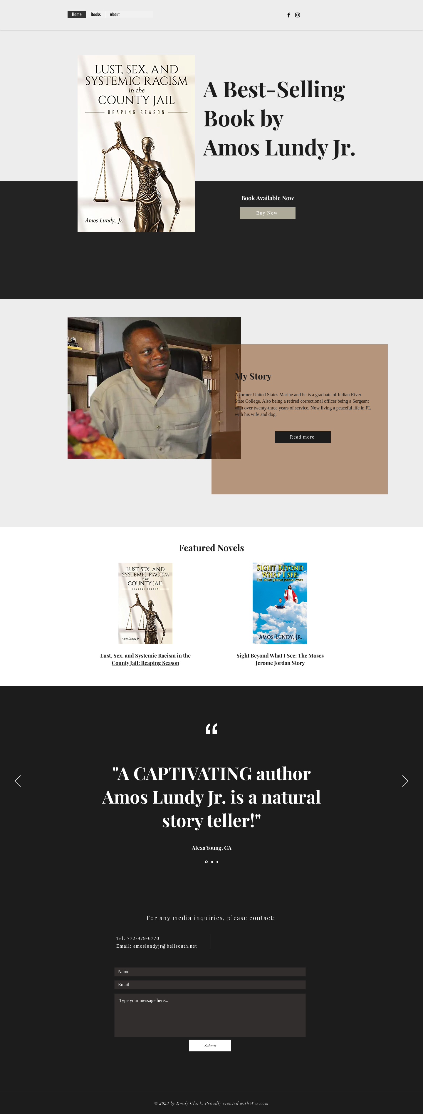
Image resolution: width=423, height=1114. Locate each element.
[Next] (405, 781)
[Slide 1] (206, 862)
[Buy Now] (268, 213)
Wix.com (259, 1103)
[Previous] (18, 781)
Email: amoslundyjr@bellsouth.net (156, 946)
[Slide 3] (217, 862)
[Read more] (303, 437)
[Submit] (210, 1045)
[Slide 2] (212, 862)
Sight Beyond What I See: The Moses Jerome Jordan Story (280, 659)
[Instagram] (297, 15)
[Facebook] (289, 15)
